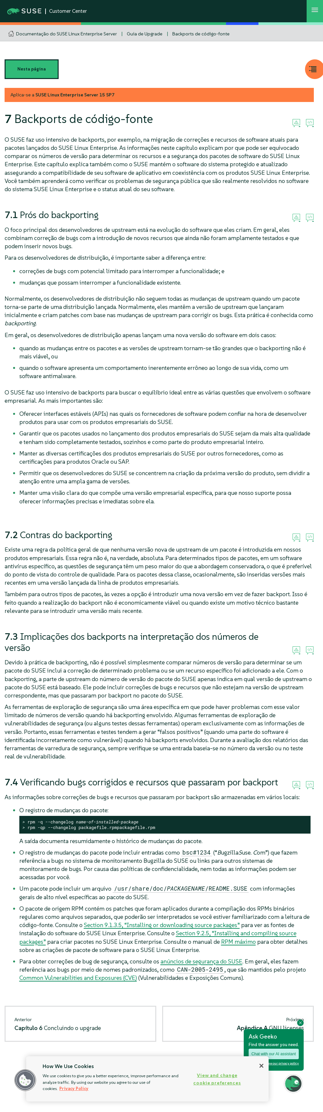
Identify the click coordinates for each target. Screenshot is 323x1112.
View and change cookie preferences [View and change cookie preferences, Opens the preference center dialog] (217, 1079)
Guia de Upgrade (144, 34)
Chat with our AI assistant (274, 1054)
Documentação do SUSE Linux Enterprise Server (66, 34)
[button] (25, 1080)
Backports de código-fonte (201, 34)
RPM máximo (238, 941)
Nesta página (31, 69)
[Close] (261, 1066)
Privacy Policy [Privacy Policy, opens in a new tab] (73, 1088)
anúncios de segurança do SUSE (201, 961)
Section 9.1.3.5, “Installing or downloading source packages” (162, 925)
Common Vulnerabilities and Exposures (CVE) (78, 977)
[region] (147, 1079)
